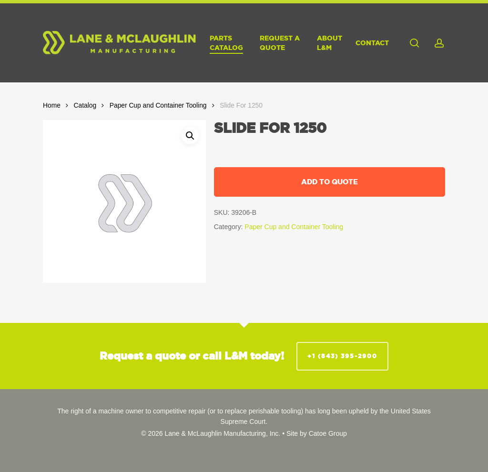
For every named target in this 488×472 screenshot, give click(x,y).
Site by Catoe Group (316, 433)
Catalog (85, 105)
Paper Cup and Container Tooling (158, 105)
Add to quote (329, 182)
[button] (190, 135)
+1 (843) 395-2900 (342, 356)
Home (52, 105)
